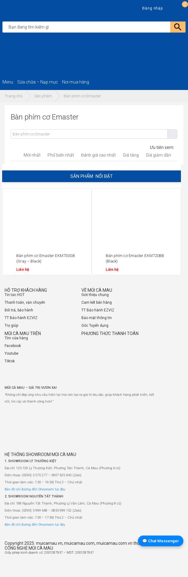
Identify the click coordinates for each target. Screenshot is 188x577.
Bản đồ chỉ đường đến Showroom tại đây (35, 489)
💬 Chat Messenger (160, 541)
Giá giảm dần (158, 155)
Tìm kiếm (172, 134)
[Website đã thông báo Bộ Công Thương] (165, 566)
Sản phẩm (43, 96)
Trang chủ (13, 96)
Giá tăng (131, 155)
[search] (95, 27)
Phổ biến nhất (61, 155)
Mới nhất (32, 155)
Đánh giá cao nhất (98, 155)
